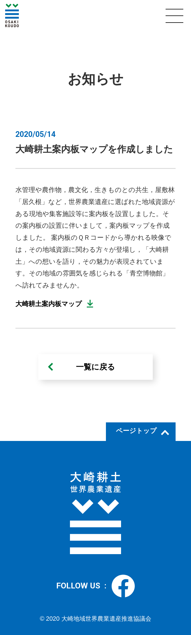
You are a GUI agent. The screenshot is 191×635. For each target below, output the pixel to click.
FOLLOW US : (95, 586)
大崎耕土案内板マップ (48, 303)
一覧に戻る (95, 367)
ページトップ (136, 430)
